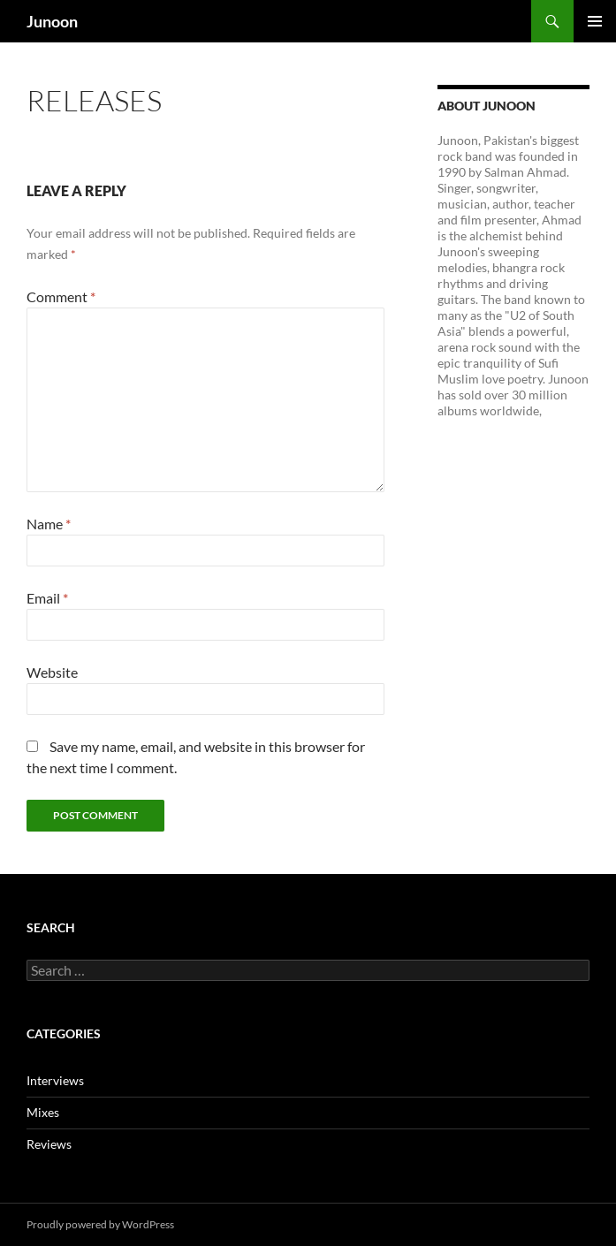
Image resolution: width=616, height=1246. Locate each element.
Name (49, 523)
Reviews (49, 1143)
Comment (61, 296)
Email (47, 597)
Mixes (43, 1112)
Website (52, 672)
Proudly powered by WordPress (100, 1224)
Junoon (52, 21)
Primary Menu (595, 21)
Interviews (55, 1080)
